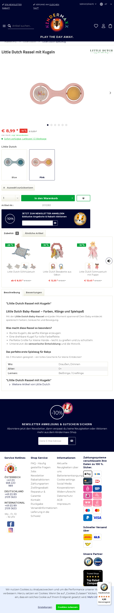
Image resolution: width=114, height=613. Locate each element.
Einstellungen (45, 607)
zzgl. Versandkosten (19, 138)
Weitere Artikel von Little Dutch (29, 387)
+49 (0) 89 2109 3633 (11, 498)
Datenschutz (65, 498)
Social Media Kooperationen (66, 488)
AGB (59, 502)
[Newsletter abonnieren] (72, 444)
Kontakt (35, 502)
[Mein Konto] (103, 26)
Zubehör (11, 236)
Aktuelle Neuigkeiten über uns (67, 470)
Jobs (33, 474)
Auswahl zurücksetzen (18, 190)
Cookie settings (66, 482)
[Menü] (4, 26)
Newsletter (37, 478)
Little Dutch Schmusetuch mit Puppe (93, 276)
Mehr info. (93, 597)
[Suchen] (10, 26)
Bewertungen (34, 295)
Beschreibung (12, 295)
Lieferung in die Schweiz (40, 517)
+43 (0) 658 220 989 (10, 486)
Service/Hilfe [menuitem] (87, 4)
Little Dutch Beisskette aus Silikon (57, 276)
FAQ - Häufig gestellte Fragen (40, 468)
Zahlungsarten (40, 486)
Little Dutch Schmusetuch (21, 274)
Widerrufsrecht (66, 494)
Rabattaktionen (40, 482)
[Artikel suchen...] (21, 26)
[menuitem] (4, 26)
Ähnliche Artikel (34, 236)
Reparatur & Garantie (38, 496)
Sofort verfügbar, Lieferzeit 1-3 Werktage (25, 141)
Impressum (64, 507)
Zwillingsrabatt (39, 490)
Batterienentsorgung (69, 478)
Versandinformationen (43, 511)
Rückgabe (37, 507)
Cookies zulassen (68, 607)
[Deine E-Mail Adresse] (57, 444)
